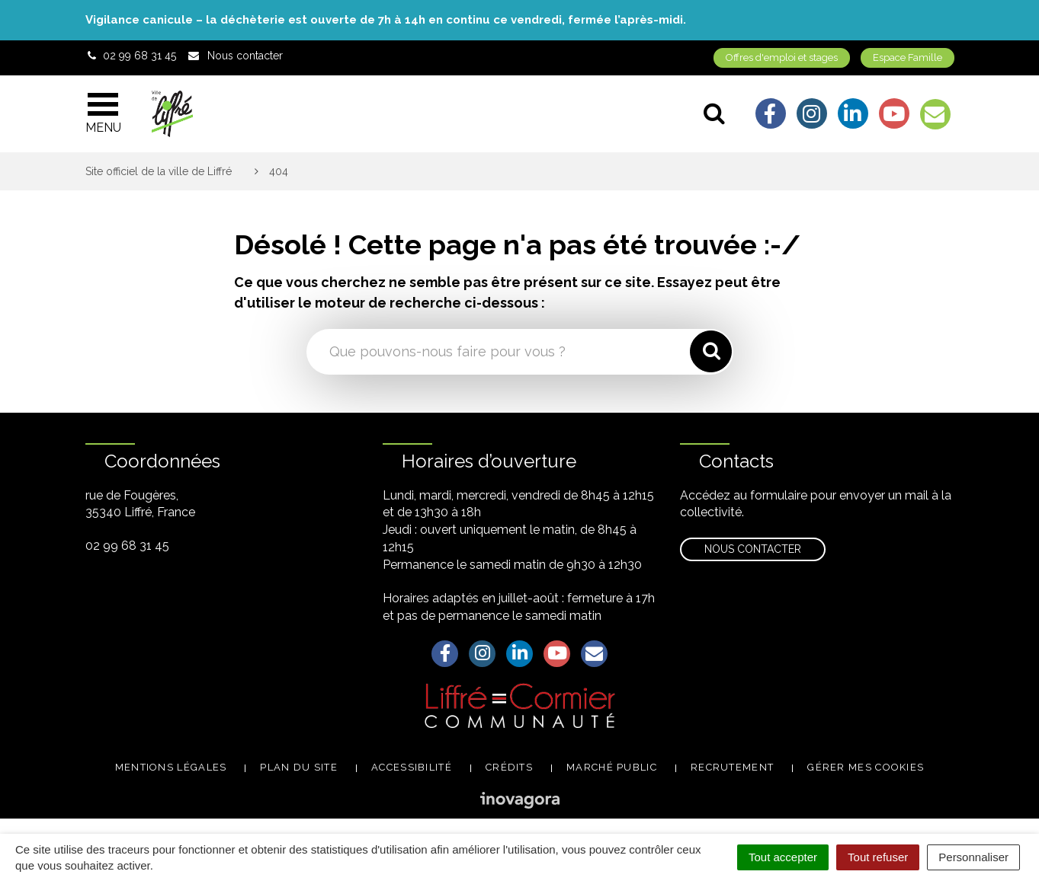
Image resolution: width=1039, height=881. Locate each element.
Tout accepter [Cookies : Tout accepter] (783, 857)
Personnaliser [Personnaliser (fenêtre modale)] (973, 857)
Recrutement (732, 767)
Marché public (611, 767)
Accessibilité (411, 767)
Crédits (509, 767)
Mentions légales (171, 767)
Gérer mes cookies (865, 767)
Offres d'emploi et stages (782, 57)
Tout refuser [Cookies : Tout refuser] (878, 857)
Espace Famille (907, 57)
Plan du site (299, 767)
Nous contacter (752, 549)
